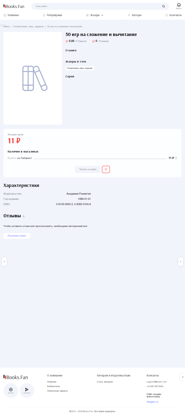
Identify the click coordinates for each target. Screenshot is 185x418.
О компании (54, 375)
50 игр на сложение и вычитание (64, 27)
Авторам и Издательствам (113, 375)
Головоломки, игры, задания (28, 27)
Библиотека (53, 387)
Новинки (51, 382)
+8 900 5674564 (155, 387)
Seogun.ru (152, 402)
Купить (12, 158)
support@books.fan (157, 382)
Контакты (153, 375)
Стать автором (105, 382)
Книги (6, 27)
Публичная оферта (57, 391)
